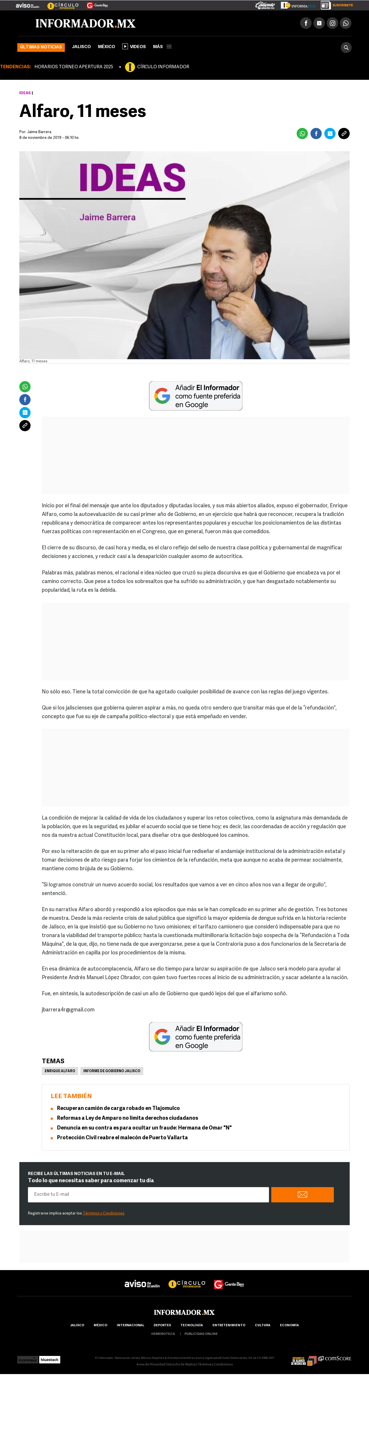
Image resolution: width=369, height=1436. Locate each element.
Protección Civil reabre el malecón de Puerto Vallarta (122, 1138)
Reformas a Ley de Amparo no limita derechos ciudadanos (127, 1118)
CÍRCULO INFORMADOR (163, 67)
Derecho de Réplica (181, 1365)
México (106, 47)
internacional (130, 1325)
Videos (134, 47)
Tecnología (191, 1325)
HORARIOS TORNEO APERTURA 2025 (73, 67)
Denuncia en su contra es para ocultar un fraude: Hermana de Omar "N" (144, 1128)
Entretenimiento (228, 1325)
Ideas (25, 93)
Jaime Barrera (39, 132)
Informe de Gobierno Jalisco (111, 1071)
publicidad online (201, 1334)
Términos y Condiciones (104, 1214)
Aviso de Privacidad (150, 1365)
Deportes (162, 1325)
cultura (262, 1325)
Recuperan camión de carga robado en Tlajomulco (118, 1109)
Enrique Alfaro (60, 1071)
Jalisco (81, 47)
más (162, 47)
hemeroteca (163, 1334)
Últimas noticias (41, 48)
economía (289, 1325)
